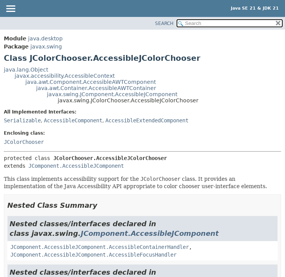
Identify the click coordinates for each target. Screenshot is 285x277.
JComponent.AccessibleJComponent (76, 166)
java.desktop (45, 38)
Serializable (22, 120)
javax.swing (46, 46)
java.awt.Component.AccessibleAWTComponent (90, 82)
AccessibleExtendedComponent (146, 120)
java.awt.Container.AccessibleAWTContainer (96, 88)
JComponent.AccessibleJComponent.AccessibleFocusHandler (93, 255)
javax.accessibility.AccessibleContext (65, 76)
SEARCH (164, 23)
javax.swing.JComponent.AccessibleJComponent (112, 94)
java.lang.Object (26, 70)
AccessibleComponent (73, 120)
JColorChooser (24, 142)
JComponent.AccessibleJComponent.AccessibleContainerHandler (99, 247)
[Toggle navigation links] (10, 9)
